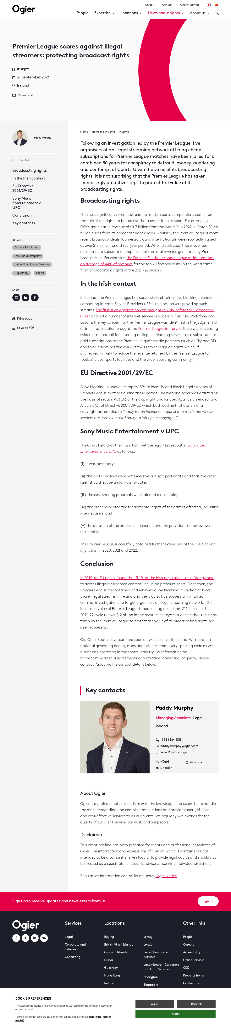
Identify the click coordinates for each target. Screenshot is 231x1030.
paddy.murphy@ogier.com (177, 746)
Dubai (108, 960)
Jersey (148, 937)
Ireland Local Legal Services (32, 264)
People (82, 13)
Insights (124, 132)
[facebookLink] (16, 938)
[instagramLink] (25, 938)
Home (84, 132)
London (149, 944)
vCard (162, 761)
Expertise (104, 13)
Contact (167, 4)
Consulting (72, 957)
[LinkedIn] (25, 297)
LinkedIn (164, 768)
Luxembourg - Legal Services (158, 955)
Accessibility (191, 952)
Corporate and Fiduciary (75, 947)
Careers (150, 4)
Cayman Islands (115, 952)
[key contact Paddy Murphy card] (115, 737)
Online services (189, 4)
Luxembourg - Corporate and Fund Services (161, 967)
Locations (131, 13)
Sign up (208, 901)
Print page (22, 318)
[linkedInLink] (35, 938)
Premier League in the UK (159, 329)
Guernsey (111, 968)
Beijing (109, 937)
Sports (40, 273)
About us (199, 13)
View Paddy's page (171, 752)
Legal (69, 937)
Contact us (191, 983)
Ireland (109, 983)
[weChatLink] (44, 938)
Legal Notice (166, 876)
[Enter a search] (217, 13)
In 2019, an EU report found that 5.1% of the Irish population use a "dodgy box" (147, 578)
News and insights (166, 13)
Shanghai (151, 977)
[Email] (16, 297)
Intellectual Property (28, 256)
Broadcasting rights (29, 171)
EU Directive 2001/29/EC (22, 188)
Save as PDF (23, 328)
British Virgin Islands (118, 944)
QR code (194, 762)
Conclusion (22, 216)
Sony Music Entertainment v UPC (26, 203)
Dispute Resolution (27, 247)
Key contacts (23, 223)
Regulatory (21, 273)
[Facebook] (35, 297)
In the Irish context (28, 178)
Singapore (151, 985)
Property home (193, 975)
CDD (186, 968)
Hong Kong (112, 975)
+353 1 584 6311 (168, 740)
